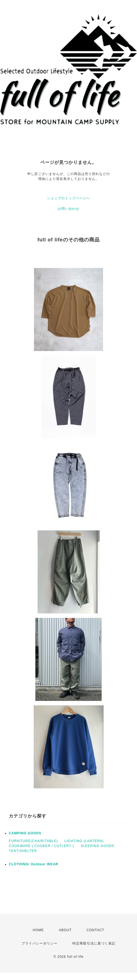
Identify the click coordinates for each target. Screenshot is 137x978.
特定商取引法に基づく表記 (93, 943)
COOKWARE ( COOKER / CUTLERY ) (41, 846)
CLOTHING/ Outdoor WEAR (33, 864)
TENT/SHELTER (23, 851)
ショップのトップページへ (68, 198)
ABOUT (65, 930)
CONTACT (95, 930)
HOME (38, 930)
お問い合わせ (68, 209)
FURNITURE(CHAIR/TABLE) (33, 841)
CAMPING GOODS (25, 833)
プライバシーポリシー (39, 943)
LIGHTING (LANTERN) (84, 841)
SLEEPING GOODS (97, 846)
